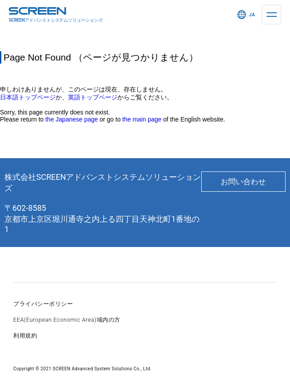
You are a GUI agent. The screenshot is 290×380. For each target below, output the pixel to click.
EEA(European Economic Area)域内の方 (67, 319)
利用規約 (25, 335)
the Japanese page (71, 119)
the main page (142, 119)
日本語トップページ (28, 97)
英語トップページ (92, 97)
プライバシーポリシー (43, 303)
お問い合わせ (243, 181)
